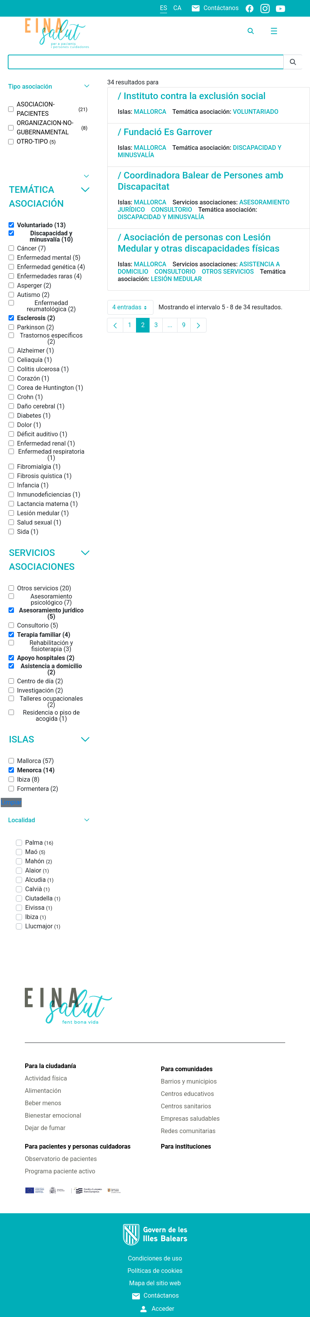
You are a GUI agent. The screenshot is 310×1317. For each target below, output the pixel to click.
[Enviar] (293, 62)
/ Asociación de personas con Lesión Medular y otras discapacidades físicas (199, 243)
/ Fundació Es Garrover (165, 132)
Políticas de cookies (155, 1270)
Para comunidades (187, 1069)
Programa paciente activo (60, 1171)
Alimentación (43, 1090)
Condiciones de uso (155, 1258)
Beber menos (43, 1103)
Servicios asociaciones (49, 560)
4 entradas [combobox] (132, 307)
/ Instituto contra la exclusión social (192, 96)
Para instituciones (186, 1146)
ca (177, 8)
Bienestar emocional (53, 1115)
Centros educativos (187, 1094)
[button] (47, 86)
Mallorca (150, 111)
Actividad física (46, 1078)
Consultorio (171, 209)
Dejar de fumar (45, 1128)
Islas (49, 739)
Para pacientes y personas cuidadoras (78, 1146)
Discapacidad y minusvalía (161, 217)
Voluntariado (256, 111)
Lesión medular (176, 279)
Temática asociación (49, 197)
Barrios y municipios (189, 1081)
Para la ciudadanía (50, 1066)
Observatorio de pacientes (61, 1159)
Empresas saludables (190, 1118)
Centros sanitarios (186, 1106)
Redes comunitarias (188, 1131)
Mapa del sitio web (155, 1283)
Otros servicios (228, 271)
